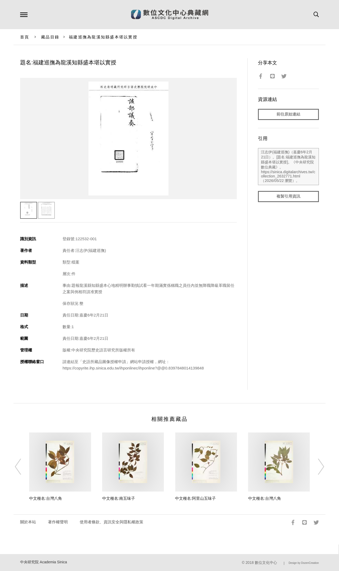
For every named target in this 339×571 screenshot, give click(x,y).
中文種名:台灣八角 (45, 498)
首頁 (24, 37)
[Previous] (23, 466)
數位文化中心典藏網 (169, 15)
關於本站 (28, 522)
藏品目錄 (50, 37)
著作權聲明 (58, 522)
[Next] (316, 466)
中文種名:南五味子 (118, 498)
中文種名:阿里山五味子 (195, 498)
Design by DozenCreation (304, 562)
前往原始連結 (288, 114)
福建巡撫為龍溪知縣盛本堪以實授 (103, 37)
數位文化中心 (266, 563)
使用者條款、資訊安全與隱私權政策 (111, 522)
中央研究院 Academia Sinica (43, 562)
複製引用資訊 (288, 196)
